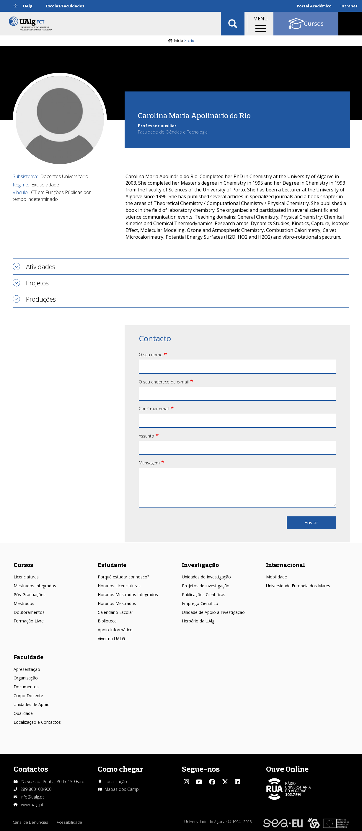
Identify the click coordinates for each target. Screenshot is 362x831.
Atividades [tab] (40, 266)
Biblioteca (107, 621)
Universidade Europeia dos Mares (298, 585)
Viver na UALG (111, 638)
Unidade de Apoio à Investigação (213, 612)
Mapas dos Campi (122, 789)
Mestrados (24, 603)
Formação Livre (29, 621)
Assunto (146, 436)
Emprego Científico (200, 603)
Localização (116, 781)
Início (178, 40)
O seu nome (150, 354)
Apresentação (27, 669)
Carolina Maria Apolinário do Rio (194, 115)
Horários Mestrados (117, 603)
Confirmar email (154, 409)
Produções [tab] (41, 299)
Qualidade (23, 713)
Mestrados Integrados (35, 585)
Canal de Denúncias (30, 822)
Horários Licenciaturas (119, 585)
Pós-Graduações (29, 594)
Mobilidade (276, 577)
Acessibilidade (69, 822)
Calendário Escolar (115, 612)
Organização (26, 678)
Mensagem (149, 463)
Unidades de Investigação (206, 577)
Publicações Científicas (203, 594)
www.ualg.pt (32, 804)
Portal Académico (314, 6)
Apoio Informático (115, 629)
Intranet (349, 6)
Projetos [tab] (37, 282)
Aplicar (232, 23)
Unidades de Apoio (32, 704)
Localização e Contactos (37, 722)
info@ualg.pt (32, 797)
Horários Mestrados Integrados (128, 594)
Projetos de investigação (205, 585)
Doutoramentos (29, 612)
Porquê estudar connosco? (123, 577)
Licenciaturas (26, 577)
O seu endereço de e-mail (164, 382)
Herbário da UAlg (198, 621)
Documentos (26, 686)
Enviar (311, 522)
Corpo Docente (28, 695)
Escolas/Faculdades (65, 6)
